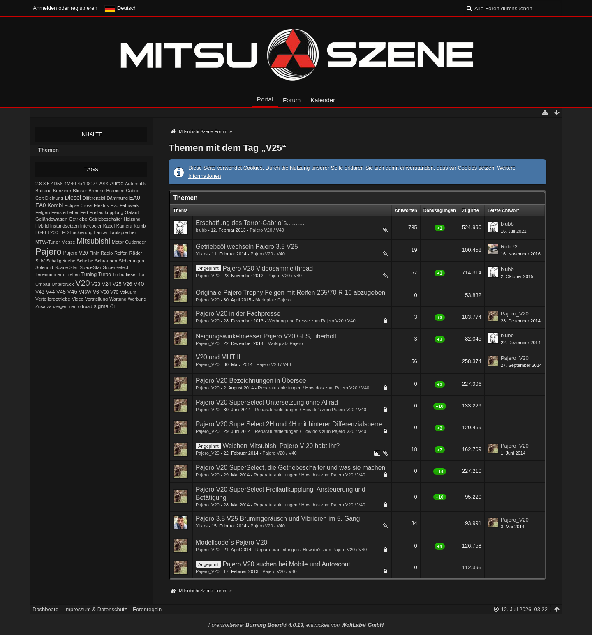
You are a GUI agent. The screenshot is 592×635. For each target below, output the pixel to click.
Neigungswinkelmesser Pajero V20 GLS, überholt (266, 336)
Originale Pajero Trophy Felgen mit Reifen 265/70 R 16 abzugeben (290, 292)
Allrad (117, 183)
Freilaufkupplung (106, 212)
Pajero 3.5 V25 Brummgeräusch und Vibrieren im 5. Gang (278, 518)
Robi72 (509, 247)
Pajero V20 (75, 253)
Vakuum (128, 292)
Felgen (42, 212)
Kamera (124, 225)
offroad (85, 306)
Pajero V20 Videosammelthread (267, 268)
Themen (48, 150)
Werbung (137, 299)
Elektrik (101, 205)
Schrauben (106, 260)
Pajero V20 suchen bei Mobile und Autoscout (286, 564)
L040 (40, 232)
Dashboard (45, 609)
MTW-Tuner (47, 241)
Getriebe (78, 218)
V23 (95, 284)
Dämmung (117, 198)
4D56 (56, 183)
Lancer (101, 232)
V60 (105, 292)
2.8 (38, 183)
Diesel (73, 197)
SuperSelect (115, 267)
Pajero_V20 (208, 275)
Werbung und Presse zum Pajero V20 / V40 (311, 320)
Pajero (48, 251)
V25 (117, 284)
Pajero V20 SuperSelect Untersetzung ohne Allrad (267, 402)
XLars (202, 253)
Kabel (109, 225)
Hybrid (42, 225)
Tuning (89, 274)
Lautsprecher (122, 232)
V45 (61, 292)
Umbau (42, 284)
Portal (265, 99)
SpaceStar (91, 267)
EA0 (135, 197)
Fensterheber (65, 212)
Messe (68, 241)
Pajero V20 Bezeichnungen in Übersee (251, 380)
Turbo (104, 274)
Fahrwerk (129, 205)
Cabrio (132, 190)
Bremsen (115, 190)
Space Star (66, 267)
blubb (201, 230)
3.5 (46, 183)
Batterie (43, 190)
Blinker (80, 190)
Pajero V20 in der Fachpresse (238, 313)
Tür (141, 274)
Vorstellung (96, 299)
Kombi (140, 225)
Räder (136, 253)
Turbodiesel (124, 274)
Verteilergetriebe (52, 298)
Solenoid (44, 267)
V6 (96, 292)
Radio (107, 253)
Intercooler (91, 225)
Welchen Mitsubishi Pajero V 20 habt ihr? (281, 445)
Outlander (135, 241)
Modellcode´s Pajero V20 (231, 542)
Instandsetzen (64, 225)
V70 (114, 292)
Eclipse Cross (78, 205)
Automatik (135, 183)
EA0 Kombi (49, 205)
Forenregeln (147, 609)
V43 (39, 292)
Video (77, 299)
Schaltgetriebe (61, 260)
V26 (127, 284)
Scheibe (85, 260)
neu (73, 306)
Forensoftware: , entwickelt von (296, 625)
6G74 (92, 183)
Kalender (322, 100)
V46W (85, 292)
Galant (132, 212)
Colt (39, 198)
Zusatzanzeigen (51, 306)
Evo (114, 205)
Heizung (132, 218)
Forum (292, 100)
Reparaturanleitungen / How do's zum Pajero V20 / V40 (313, 387)
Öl (112, 306)
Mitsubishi (93, 241)
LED (64, 232)
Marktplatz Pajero (273, 299)
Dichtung (54, 198)
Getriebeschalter (105, 218)
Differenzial (94, 198)
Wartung (117, 299)
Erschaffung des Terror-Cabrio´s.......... (250, 222)
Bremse (96, 190)
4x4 (81, 183)
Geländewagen (51, 218)
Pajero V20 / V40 (267, 230)
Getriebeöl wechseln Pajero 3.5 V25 (247, 246)
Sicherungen (131, 260)
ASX (104, 183)
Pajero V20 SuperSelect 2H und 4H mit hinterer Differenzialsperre (289, 424)
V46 (72, 291)
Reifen (121, 253)
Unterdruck (63, 284)
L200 (52, 232)
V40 (139, 284)
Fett (84, 212)
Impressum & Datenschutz (96, 609)
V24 (106, 284)
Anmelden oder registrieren (65, 8)
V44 (50, 292)
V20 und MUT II (218, 357)
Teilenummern (49, 274)
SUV (40, 260)
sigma (101, 306)
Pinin (94, 253)
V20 (82, 283)
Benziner (62, 190)
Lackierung (81, 232)
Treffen (73, 274)
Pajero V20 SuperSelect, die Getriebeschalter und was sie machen (290, 467)
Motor (118, 241)
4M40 (70, 183)
